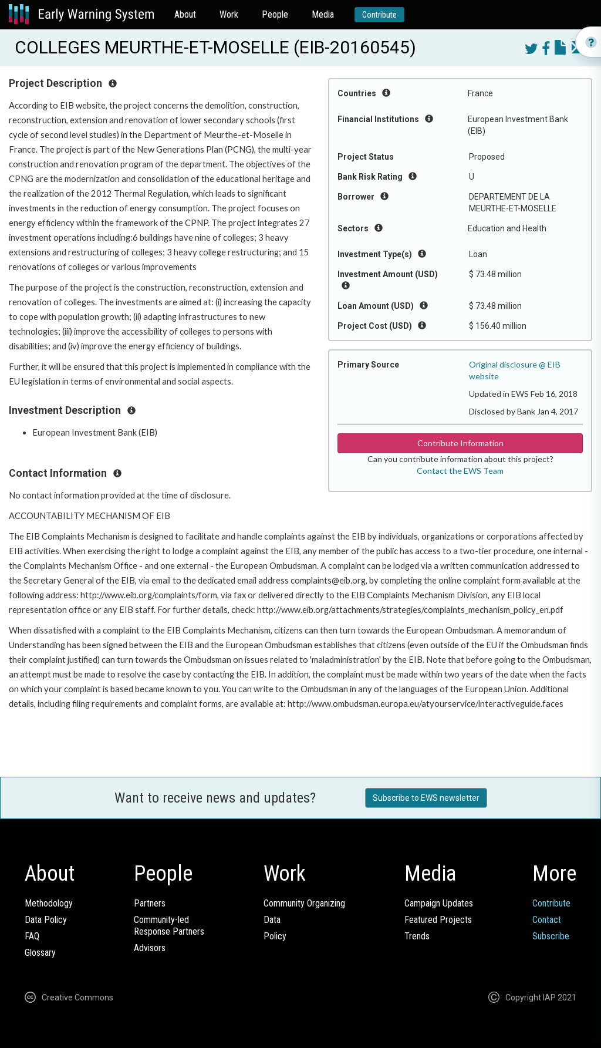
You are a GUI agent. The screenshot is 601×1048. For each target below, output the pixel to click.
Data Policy (46, 919)
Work (229, 14)
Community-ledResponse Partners (169, 925)
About (185, 14)
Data (272, 919)
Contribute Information (460, 443)
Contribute (379, 14)
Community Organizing (304, 903)
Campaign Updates (438, 903)
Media (323, 14)
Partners (150, 903)
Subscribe (550, 936)
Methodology (49, 903)
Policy (275, 936)
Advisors (150, 947)
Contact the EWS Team (460, 471)
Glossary (40, 952)
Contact (546, 919)
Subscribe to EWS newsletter (426, 798)
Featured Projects (438, 919)
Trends (417, 936)
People (275, 14)
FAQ (32, 936)
